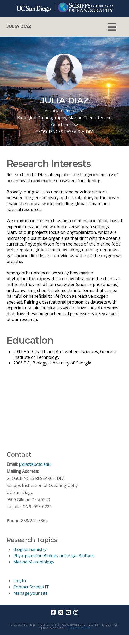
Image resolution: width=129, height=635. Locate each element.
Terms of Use (80, 628)
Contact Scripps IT (31, 587)
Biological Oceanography (41, 118)
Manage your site (30, 593)
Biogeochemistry (29, 549)
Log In (19, 580)
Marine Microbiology (33, 562)
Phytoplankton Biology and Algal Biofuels (54, 555)
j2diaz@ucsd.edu (35, 464)
